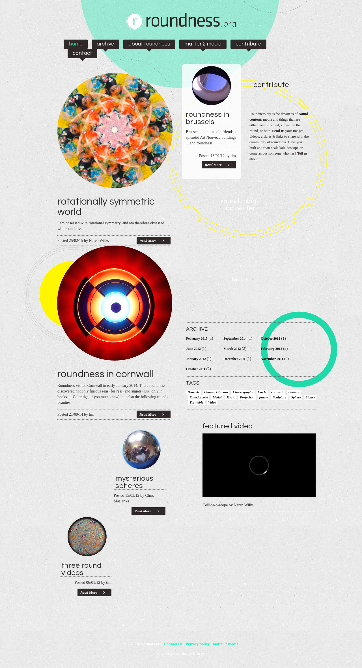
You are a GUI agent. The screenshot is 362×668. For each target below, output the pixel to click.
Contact (82, 53)
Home (76, 44)
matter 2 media (202, 44)
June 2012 (193, 349)
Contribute (248, 44)
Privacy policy (198, 644)
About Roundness (149, 44)
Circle (262, 392)
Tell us (302, 153)
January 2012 (196, 359)
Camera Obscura (216, 392)
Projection (247, 397)
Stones (310, 397)
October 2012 (270, 338)
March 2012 (232, 349)
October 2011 (195, 369)
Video (212, 402)
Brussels (193, 392)
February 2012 (271, 349)
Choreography (243, 392)
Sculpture (279, 397)
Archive (105, 44)
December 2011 (234, 359)
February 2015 (197, 338)
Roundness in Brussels (207, 118)
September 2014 (235, 338)
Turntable (196, 402)
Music (231, 397)
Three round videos (81, 569)
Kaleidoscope (198, 397)
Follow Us (240, 280)
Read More (147, 240)
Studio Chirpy (193, 653)
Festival (293, 392)
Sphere (296, 397)
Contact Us (173, 644)
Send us (278, 131)
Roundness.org (149, 644)
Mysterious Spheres (134, 482)
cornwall (277, 392)
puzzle (263, 397)
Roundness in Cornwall (105, 374)
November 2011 (272, 359)
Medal (217, 397)
